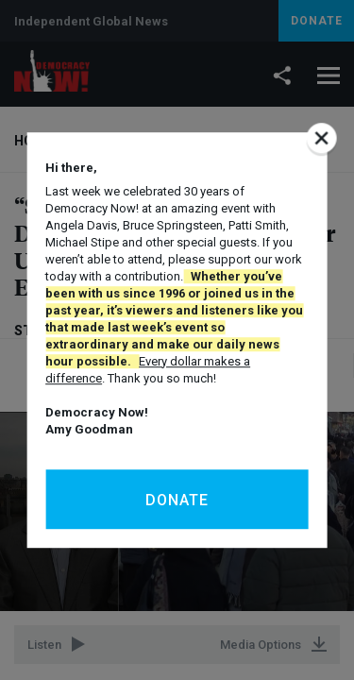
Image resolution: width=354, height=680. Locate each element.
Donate (177, 500)
